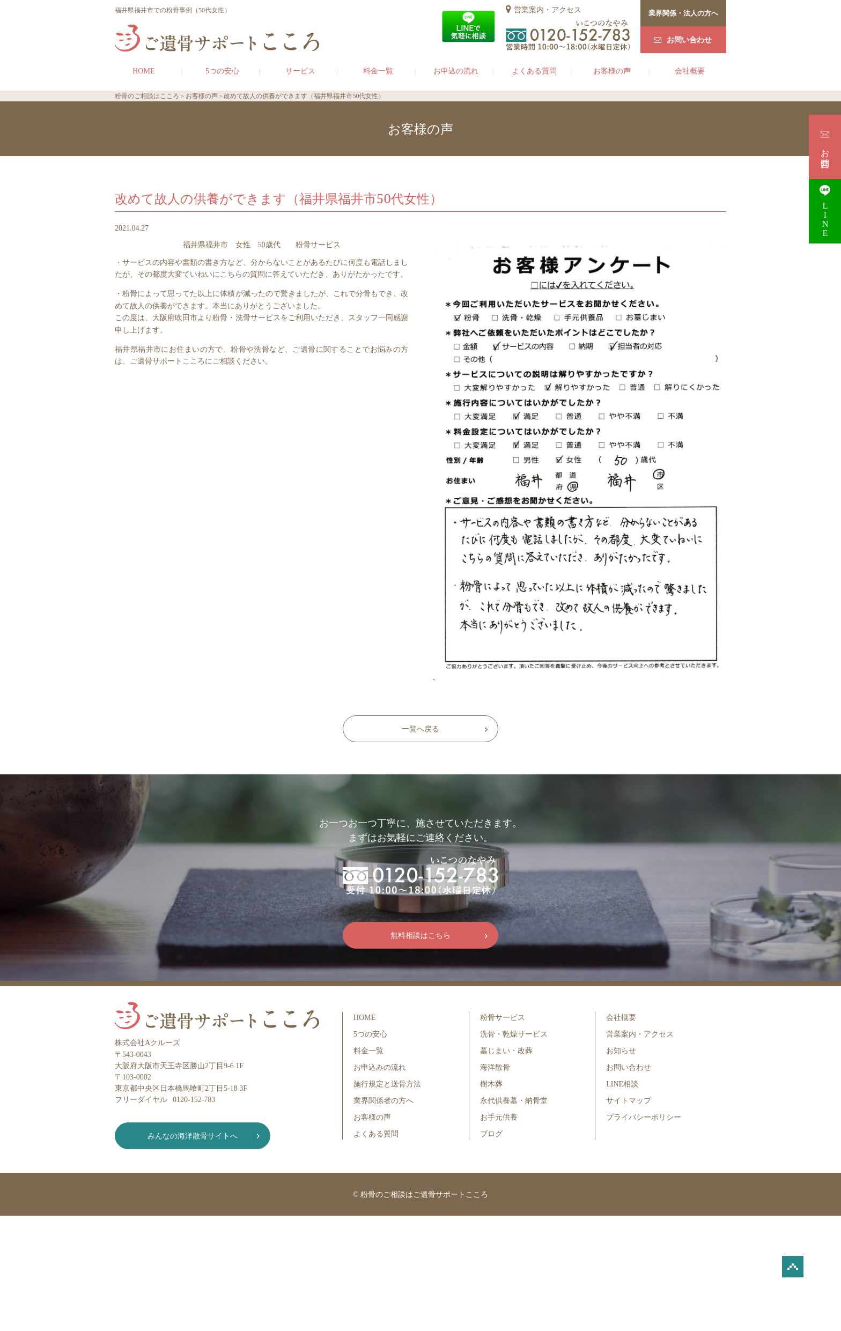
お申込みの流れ (379, 1067)
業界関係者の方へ (383, 1101)
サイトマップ (628, 1101)
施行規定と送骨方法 (387, 1084)
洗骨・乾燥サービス (514, 1034)
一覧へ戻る (420, 729)
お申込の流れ (455, 71)
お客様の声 (612, 71)
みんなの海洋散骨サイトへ (192, 1136)
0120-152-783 (194, 1100)
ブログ (491, 1134)
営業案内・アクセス (547, 10)
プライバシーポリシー (643, 1117)
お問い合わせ (689, 40)
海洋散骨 (495, 1067)
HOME (143, 71)
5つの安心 (222, 71)
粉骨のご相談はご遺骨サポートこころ (424, 1194)
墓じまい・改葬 (506, 1051)
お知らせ (621, 1051)
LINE (825, 211)
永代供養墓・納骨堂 (514, 1101)
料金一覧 (378, 71)
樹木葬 (491, 1084)
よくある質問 (534, 71)
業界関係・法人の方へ (683, 13)
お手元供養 (499, 1117)
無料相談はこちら (420, 935)
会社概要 (690, 71)
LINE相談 (622, 1084)
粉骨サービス (502, 1018)
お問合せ (825, 146)
